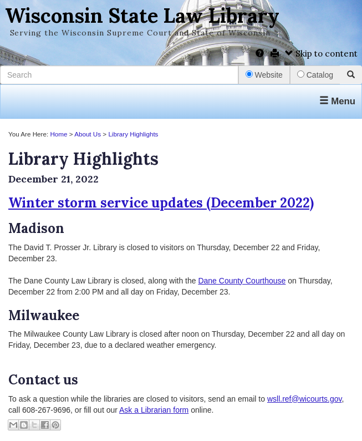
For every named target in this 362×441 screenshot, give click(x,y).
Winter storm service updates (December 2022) (161, 202)
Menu (337, 101)
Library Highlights (133, 134)
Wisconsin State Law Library (142, 15)
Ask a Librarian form (153, 409)
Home (58, 134)
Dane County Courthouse (241, 280)
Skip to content (321, 53)
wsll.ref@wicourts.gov (304, 398)
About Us (87, 134)
